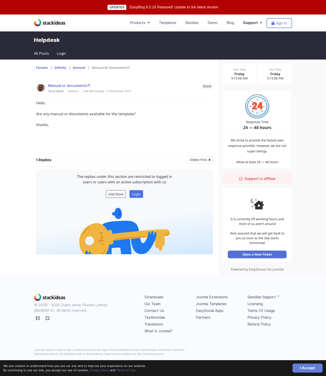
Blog (230, 22)
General (79, 67)
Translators (153, 325)
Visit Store (115, 194)
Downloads (153, 298)
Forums (42, 67)
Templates (167, 22)
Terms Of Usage (261, 312)
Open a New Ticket (258, 256)
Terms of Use (125, 370)
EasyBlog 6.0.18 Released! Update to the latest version (173, 7)
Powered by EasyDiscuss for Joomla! (258, 271)
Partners (203, 319)
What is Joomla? (158, 332)
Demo (213, 22)
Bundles (192, 22)
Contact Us (154, 312)
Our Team (152, 305)
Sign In (279, 23)
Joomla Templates (211, 305)
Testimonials (154, 319)
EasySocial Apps (209, 312)
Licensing (255, 305)
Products (140, 22)
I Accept (307, 368)
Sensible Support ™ (263, 298)
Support (252, 22)
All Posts (41, 53)
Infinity (60, 67)
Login (61, 53)
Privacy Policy (99, 370)
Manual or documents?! (69, 85)
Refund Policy (259, 325)
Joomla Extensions (212, 298)
